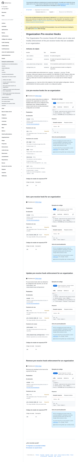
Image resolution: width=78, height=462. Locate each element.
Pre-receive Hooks (6, 101)
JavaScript (59, 107)
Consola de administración (8, 74)
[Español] (52, 12)
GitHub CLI (66, 107)
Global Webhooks (6, 68)
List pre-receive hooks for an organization (9, 82)
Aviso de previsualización (59, 137)
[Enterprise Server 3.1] (41, 12)
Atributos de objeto (7, 79)
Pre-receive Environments (7, 99)
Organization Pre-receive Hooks (42, 9)
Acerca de (59, 456)
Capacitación (50, 456)
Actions (36, 28)
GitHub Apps (38, 95)
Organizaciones (5, 97)
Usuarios (4, 105)
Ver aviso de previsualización (32, 124)
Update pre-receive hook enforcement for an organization (11, 90)
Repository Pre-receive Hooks (8, 103)
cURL (54, 107)
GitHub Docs (8, 3)
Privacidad (42, 454)
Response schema (68, 122)
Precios (71, 454)
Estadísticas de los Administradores (10, 64)
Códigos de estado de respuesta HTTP (36, 178)
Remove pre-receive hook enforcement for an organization (11, 94)
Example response (57, 122)
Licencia (3, 72)
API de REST (5, 8)
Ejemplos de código (57, 99)
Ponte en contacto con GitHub (63, 454)
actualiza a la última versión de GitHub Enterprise (44, 20)
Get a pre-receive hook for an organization (9, 86)
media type (55, 149)
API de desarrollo (43, 456)
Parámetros (29, 112)
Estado (51, 454)
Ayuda (55, 454)
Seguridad (47, 454)
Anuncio (3, 66)
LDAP (3, 70)
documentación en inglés (63, 3)
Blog (55, 456)
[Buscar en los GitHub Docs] (66, 12)
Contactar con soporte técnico (34, 447)
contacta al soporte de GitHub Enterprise (35, 22)
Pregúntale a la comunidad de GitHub (35, 445)
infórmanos (63, 5)
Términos (37, 454)
